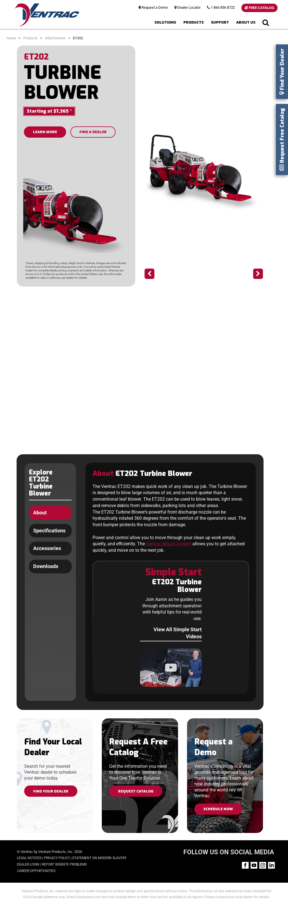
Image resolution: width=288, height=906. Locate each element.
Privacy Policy (57, 858)
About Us (245, 22)
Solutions (165, 22)
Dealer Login (28, 864)
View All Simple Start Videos (178, 633)
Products (193, 22)
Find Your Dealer (50, 791)
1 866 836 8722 (221, 7)
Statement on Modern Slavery (99, 858)
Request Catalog (135, 791)
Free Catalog (259, 8)
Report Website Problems (64, 864)
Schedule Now (218, 809)
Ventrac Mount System (168, 544)
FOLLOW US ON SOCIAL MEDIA (228, 852)
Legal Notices (29, 858)
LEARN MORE (45, 132)
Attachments (55, 38)
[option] (204, 172)
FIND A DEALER (93, 132)
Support (220, 22)
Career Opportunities (36, 871)
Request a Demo (153, 7)
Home (11, 38)
